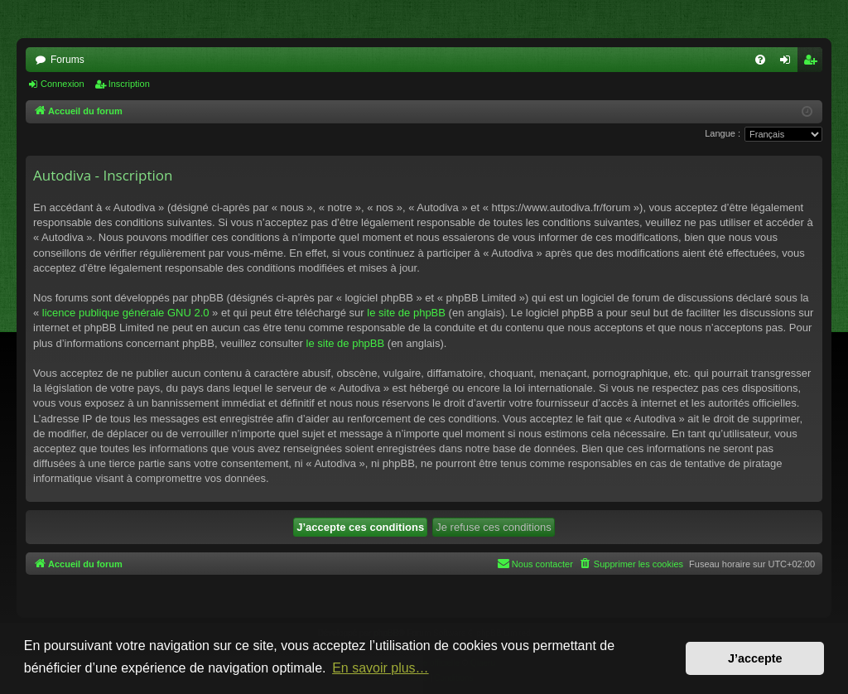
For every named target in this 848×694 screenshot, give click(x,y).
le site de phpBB (406, 312)
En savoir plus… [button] (380, 668)
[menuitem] (760, 59)
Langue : (722, 133)
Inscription (129, 84)
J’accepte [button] (755, 658)
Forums (67, 59)
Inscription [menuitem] (813, 63)
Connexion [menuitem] (788, 63)
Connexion (62, 84)
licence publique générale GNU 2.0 (126, 312)
